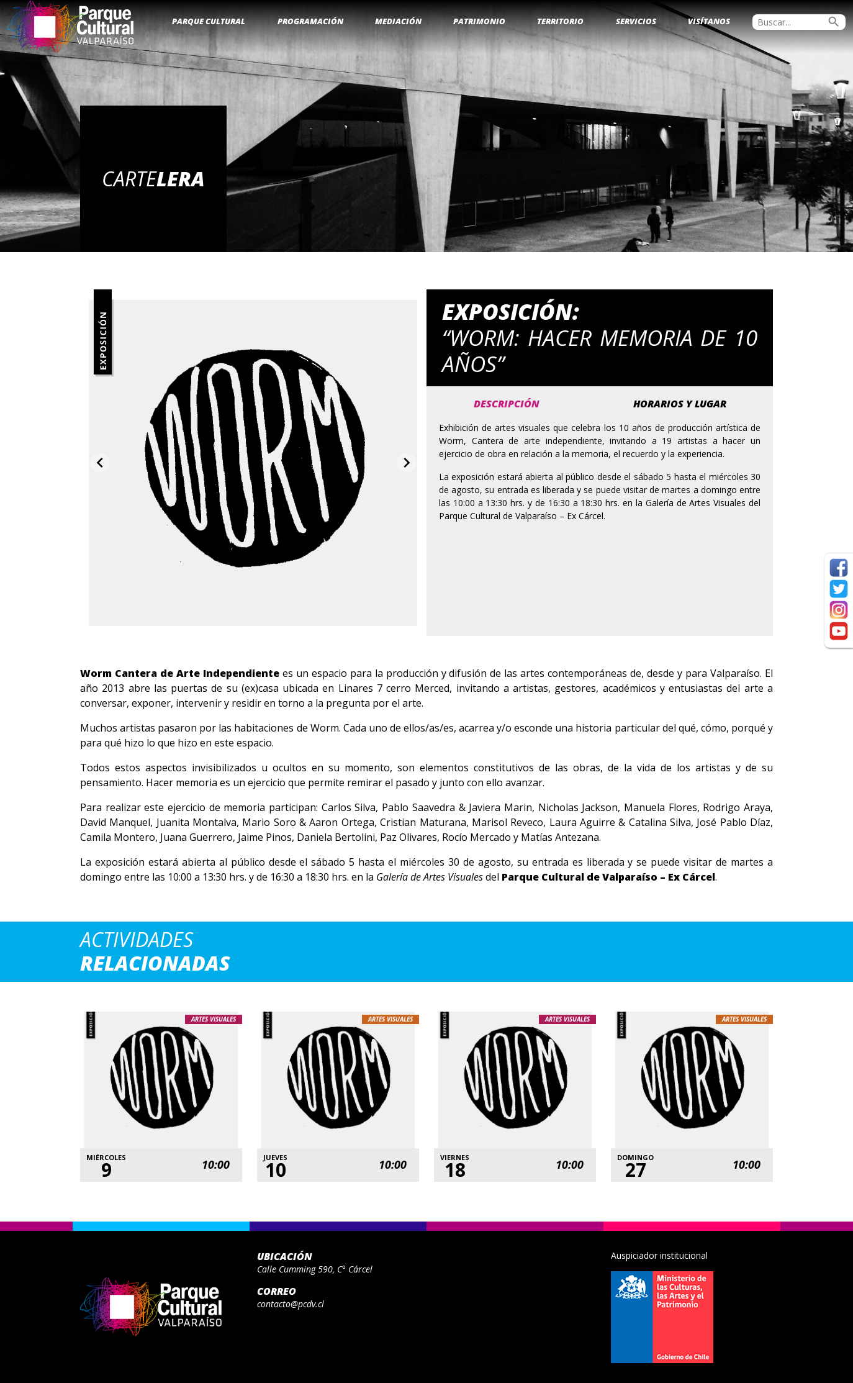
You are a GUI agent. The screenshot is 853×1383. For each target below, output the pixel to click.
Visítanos (709, 21)
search (834, 22)
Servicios (636, 21)
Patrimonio (479, 21)
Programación (310, 21)
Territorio (560, 21)
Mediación (398, 21)
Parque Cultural (208, 21)
